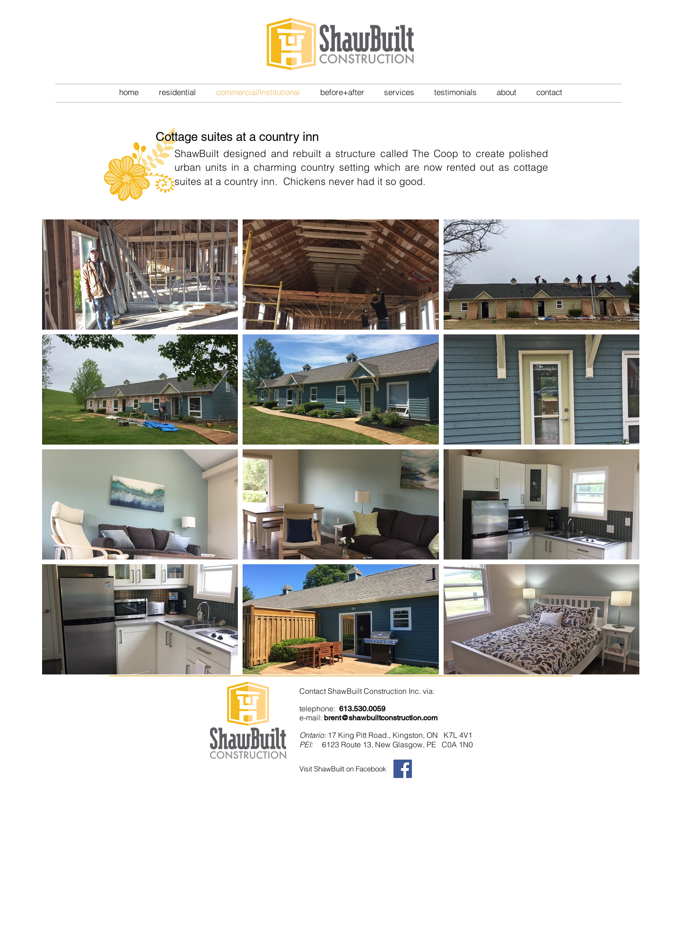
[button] (177, 92)
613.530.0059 (362, 708)
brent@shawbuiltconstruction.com (380, 717)
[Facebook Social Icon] (402, 769)
